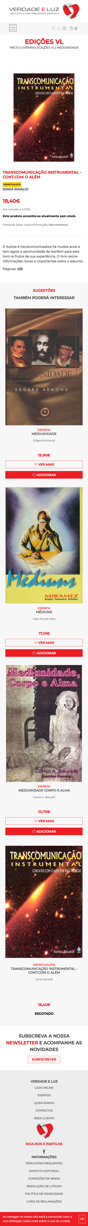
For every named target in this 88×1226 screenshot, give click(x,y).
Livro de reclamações (44, 1201)
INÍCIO (14, 47)
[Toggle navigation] (12, 28)
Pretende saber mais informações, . (35, 224)
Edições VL (45, 47)
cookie (65, 1221)
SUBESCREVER (44, 1059)
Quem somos (44, 1103)
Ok (82, 1219)
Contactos (44, 1110)
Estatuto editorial (44, 1171)
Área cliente (44, 1118)
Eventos (44, 1095)
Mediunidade (68, 47)
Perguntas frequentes (44, 1163)
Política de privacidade (44, 1193)
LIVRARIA (28, 47)
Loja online (44, 1087)
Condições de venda (44, 1178)
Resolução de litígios (44, 1186)
